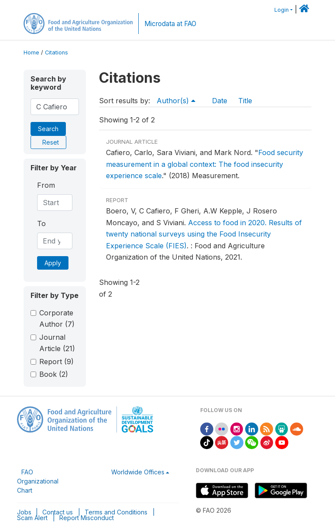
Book (53, 374)
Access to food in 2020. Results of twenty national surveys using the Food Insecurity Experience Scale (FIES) (204, 234)
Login (281, 10)
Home (31, 52)
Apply (52, 263)
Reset (50, 142)
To (41, 223)
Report (56, 361)
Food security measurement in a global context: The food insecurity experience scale (204, 164)
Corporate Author (57, 318)
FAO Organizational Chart (37, 481)
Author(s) (177, 100)
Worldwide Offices (137, 472)
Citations (56, 52)
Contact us (57, 512)
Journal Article (57, 343)
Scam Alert (32, 517)
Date (219, 100)
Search (48, 128)
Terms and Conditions (116, 512)
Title (245, 100)
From (46, 185)
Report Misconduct (86, 517)
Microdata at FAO (170, 24)
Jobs (24, 512)
